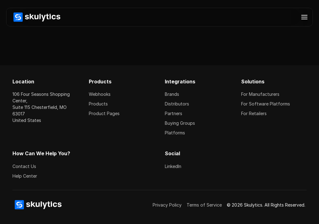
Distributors (177, 103)
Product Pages (104, 113)
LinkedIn (173, 166)
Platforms (175, 132)
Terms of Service (204, 205)
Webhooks (100, 94)
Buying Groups (180, 123)
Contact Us (24, 166)
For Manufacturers (260, 94)
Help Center (24, 176)
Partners (173, 113)
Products (98, 103)
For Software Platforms (265, 103)
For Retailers (254, 113)
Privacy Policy (167, 205)
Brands (172, 94)
